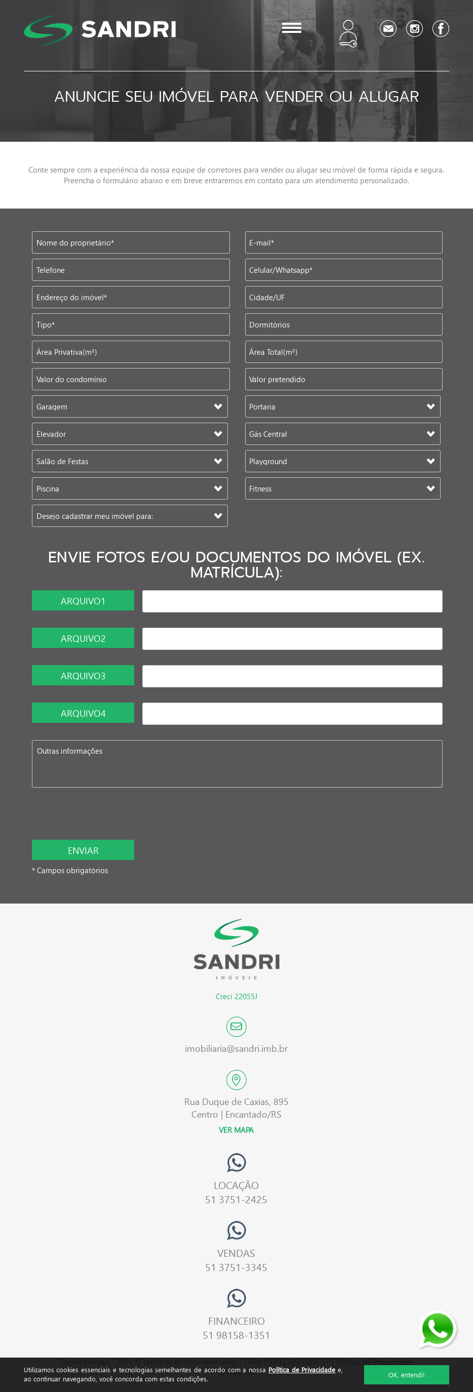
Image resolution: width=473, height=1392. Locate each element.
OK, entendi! (406, 1374)
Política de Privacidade (302, 1369)
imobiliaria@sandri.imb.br (236, 1048)
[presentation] (98, 815)
